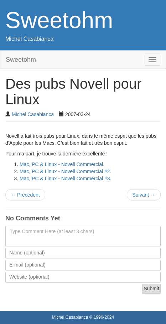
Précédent (25, 195)
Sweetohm (59, 20)
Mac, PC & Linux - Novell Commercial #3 (65, 178)
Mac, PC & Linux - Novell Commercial (61, 164)
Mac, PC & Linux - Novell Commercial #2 (65, 171)
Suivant (143, 195)
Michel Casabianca (29, 39)
